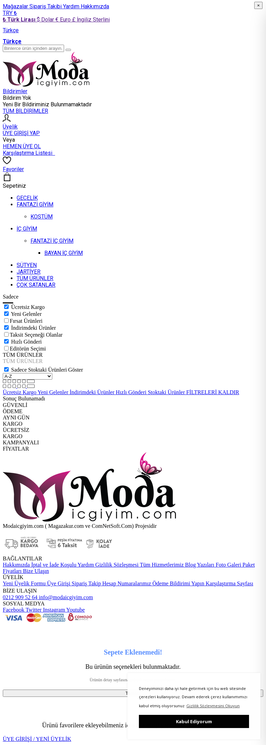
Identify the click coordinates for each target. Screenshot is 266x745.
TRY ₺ (10, 13)
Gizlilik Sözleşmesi (116, 565)
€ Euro (63, 19)
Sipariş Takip (86, 583)
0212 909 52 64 (20, 597)
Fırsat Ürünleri (26, 321)
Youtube (75, 610)
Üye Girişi (59, 583)
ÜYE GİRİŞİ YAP (21, 133)
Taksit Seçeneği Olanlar (36, 335)
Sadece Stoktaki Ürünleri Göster (47, 370)
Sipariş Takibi (46, 6)
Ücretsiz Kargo (28, 307)
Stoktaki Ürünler (167, 392)
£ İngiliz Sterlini (91, 19)
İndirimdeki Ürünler (33, 328)
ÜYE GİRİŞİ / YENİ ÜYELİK (37, 739)
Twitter (33, 610)
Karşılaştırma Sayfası (228, 583)
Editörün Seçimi (28, 349)
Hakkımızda (95, 6)
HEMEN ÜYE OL (22, 146)
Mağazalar (16, 6)
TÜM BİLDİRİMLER (25, 111)
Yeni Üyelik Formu (24, 583)
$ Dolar (46, 19)
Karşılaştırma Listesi (29, 153)
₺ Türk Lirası (20, 19)
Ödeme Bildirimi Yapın (177, 583)
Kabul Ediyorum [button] (194, 721)
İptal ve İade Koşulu (53, 565)
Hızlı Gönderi (26, 342)
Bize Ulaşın (35, 571)
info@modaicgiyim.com (65, 597)
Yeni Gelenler (26, 314)
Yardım (72, 6)
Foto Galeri (227, 565)
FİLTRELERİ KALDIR (212, 392)
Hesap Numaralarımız (126, 583)
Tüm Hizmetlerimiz (161, 565)
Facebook (13, 610)
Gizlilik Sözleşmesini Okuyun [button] (213, 705)
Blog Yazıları (199, 565)
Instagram (53, 610)
